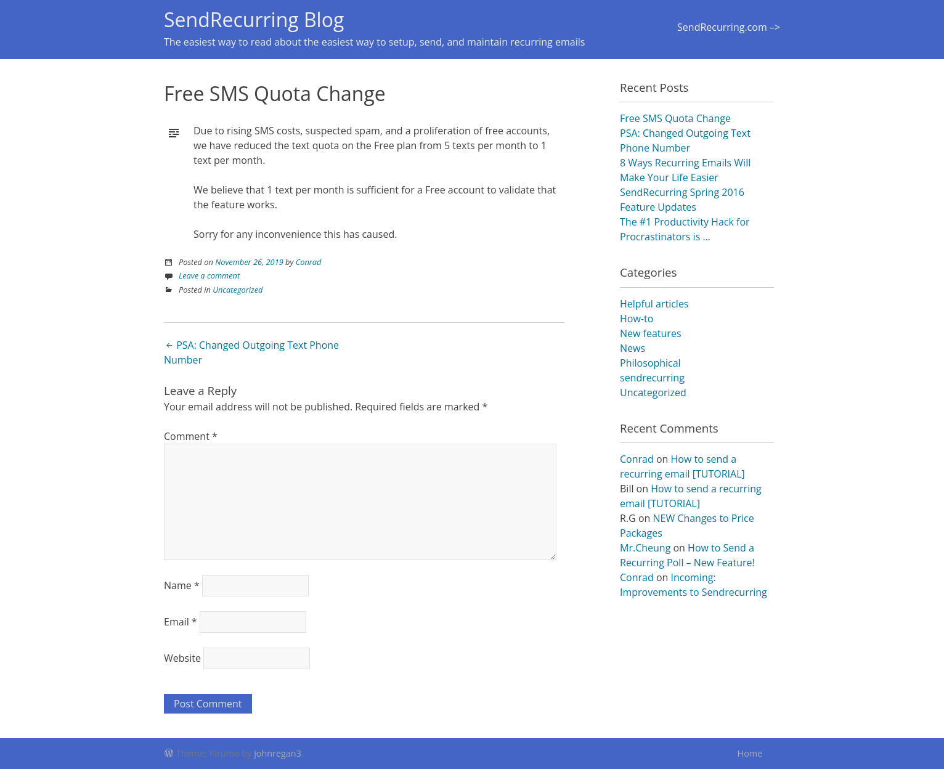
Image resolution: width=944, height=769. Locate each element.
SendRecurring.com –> (728, 27)
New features (651, 333)
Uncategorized (237, 289)
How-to (636, 318)
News (632, 348)
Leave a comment (209, 275)
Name (182, 585)
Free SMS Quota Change (675, 118)
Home (750, 753)
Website (182, 658)
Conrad (309, 261)
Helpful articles (654, 304)
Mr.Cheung (645, 548)
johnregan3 (277, 753)
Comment (191, 436)
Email (180, 622)
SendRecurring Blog (254, 19)
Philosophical (650, 363)
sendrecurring (652, 377)
